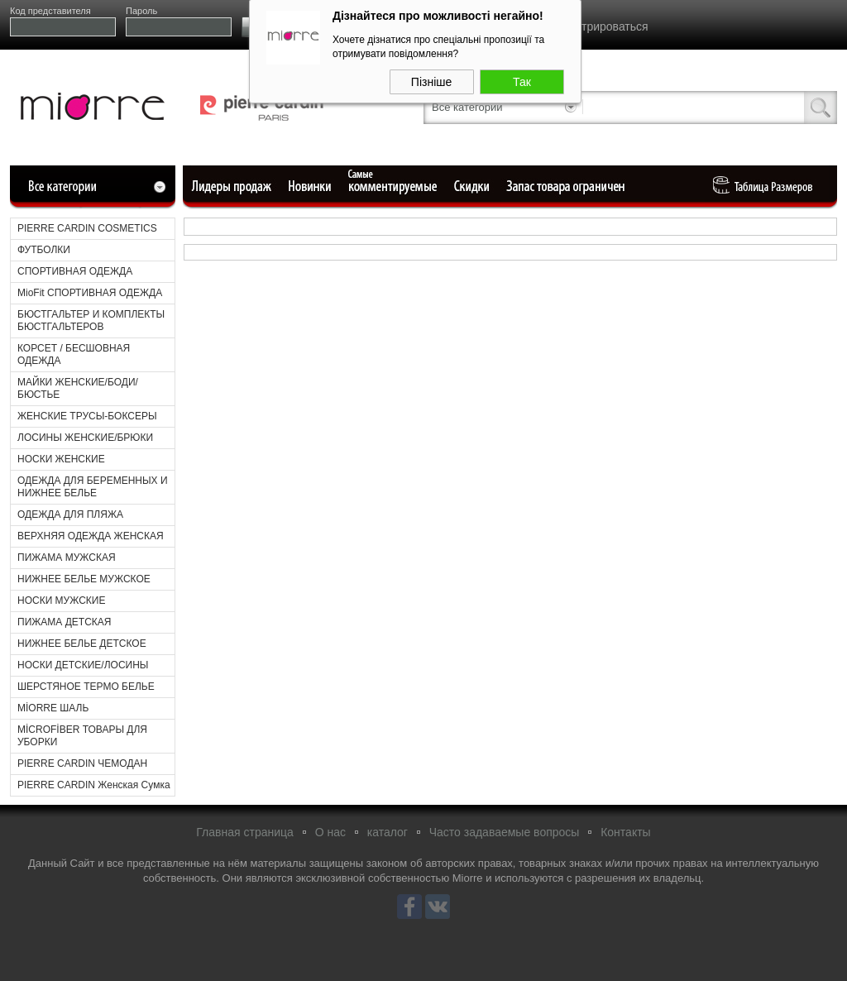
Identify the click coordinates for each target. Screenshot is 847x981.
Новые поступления (311, 186)
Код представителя (50, 11)
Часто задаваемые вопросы (504, 832)
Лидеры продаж (236, 186)
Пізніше (431, 79)
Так (522, 79)
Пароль (141, 11)
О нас (330, 832)
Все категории (467, 107)
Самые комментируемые (393, 186)
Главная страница (245, 832)
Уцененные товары (474, 186)
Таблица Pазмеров (767, 186)
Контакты (625, 832)
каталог (387, 832)
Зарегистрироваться (593, 26)
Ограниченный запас (567, 186)
